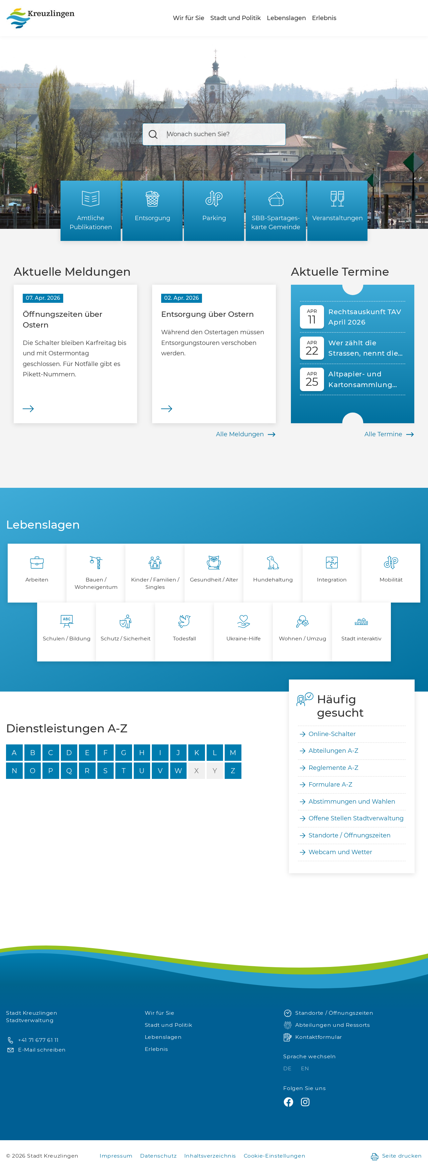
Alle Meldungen (246, 434)
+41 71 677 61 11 (32, 1040)
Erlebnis (324, 18)
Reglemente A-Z (328, 768)
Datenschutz (158, 1156)
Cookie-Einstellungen (275, 1156)
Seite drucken (396, 1156)
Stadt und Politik (235, 18)
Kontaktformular (312, 1037)
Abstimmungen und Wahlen (346, 801)
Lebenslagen (286, 18)
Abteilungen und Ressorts (326, 1025)
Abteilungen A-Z (328, 750)
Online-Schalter (327, 734)
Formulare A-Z (325, 784)
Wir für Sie (188, 18)
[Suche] (214, 134)
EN (305, 1068)
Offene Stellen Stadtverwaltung (351, 818)
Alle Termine (389, 434)
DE (288, 1068)
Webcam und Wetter (335, 852)
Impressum (116, 1156)
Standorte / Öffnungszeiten (344, 835)
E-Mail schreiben (36, 1050)
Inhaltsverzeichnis (210, 1156)
